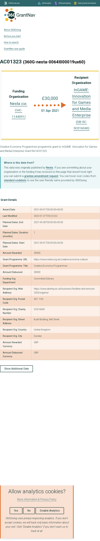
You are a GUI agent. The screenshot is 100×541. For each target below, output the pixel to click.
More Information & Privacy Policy (36, 499)
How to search (11, 42)
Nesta (18, 109)
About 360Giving (12, 30)
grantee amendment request (41, 176)
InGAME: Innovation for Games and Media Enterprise (81, 109)
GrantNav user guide (14, 48)
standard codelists (15, 180)
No (29, 510)
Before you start (12, 36)
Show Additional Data (16, 368)
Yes (16, 510)
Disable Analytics (50, 510)
